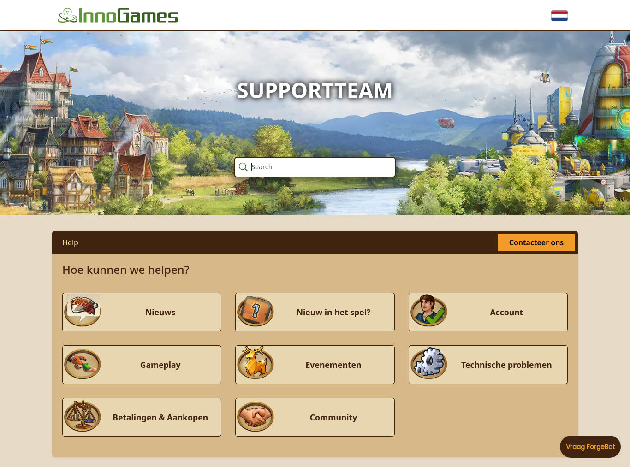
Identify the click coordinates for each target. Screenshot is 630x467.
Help (70, 242)
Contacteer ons (536, 242)
